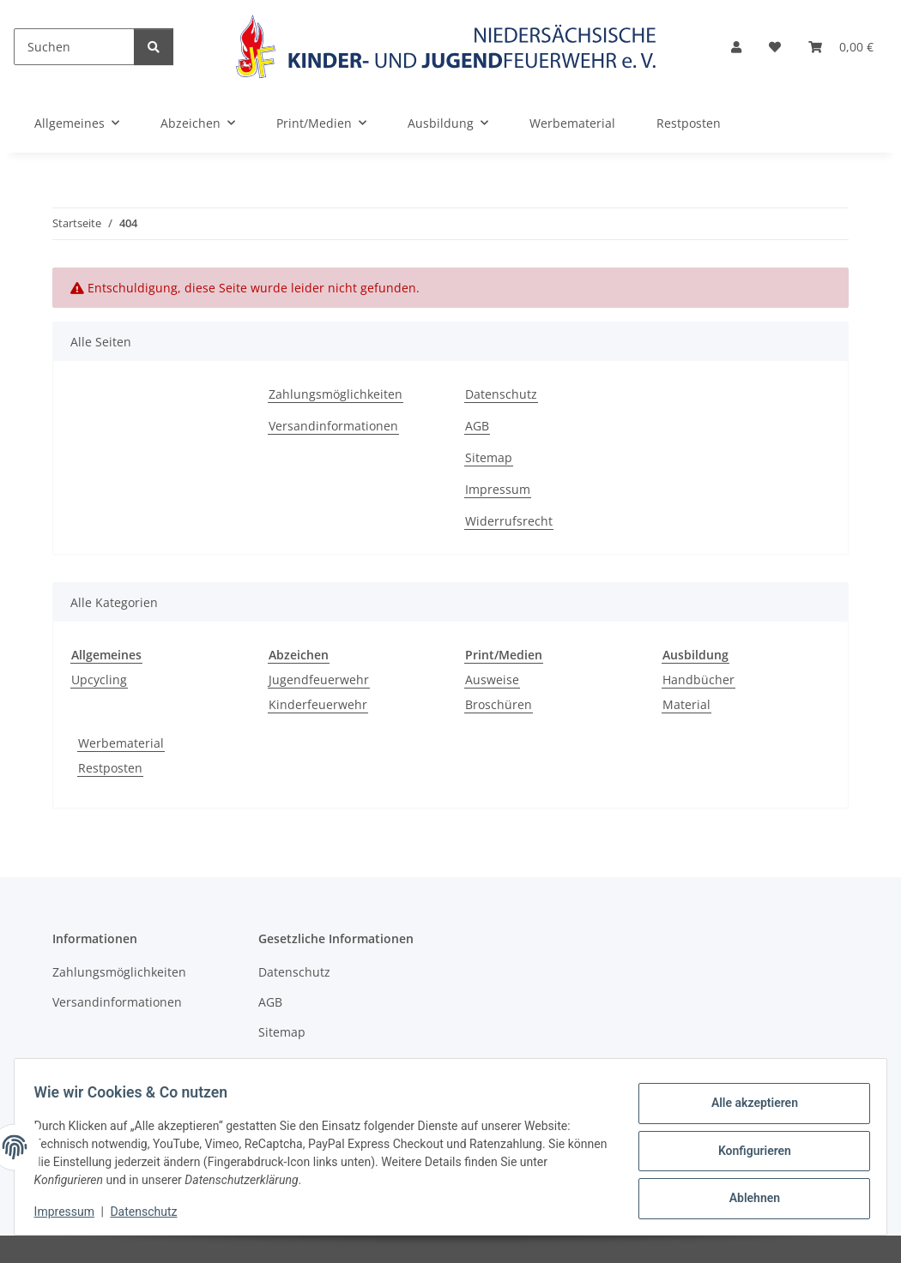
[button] (736, 46)
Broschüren (498, 704)
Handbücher (698, 679)
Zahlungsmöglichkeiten (335, 394)
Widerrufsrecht (509, 521)
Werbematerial (121, 743)
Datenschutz (151, 1211)
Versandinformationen (333, 426)
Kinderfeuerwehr (318, 704)
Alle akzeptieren (746, 1106)
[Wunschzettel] (775, 46)
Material (686, 704)
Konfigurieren (746, 1151)
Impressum (72, 1211)
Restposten (110, 768)
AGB (477, 426)
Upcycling (99, 679)
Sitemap (488, 457)
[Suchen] (74, 46)
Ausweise (492, 679)
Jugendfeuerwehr (319, 679)
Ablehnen (746, 1195)
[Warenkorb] (841, 46)
